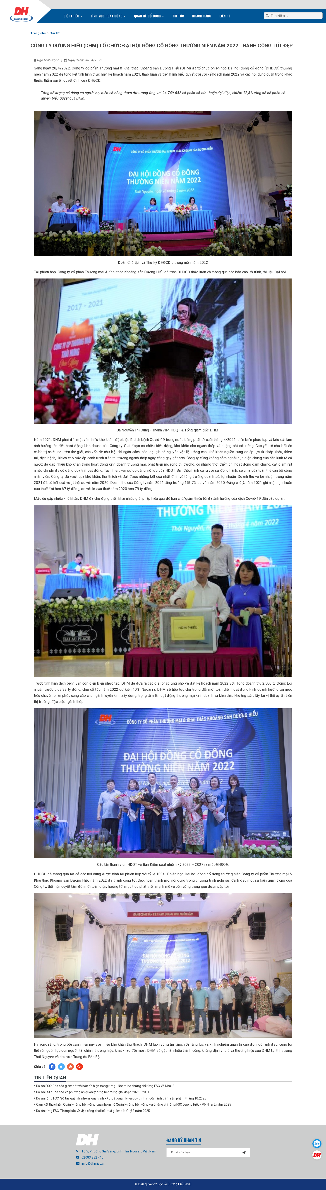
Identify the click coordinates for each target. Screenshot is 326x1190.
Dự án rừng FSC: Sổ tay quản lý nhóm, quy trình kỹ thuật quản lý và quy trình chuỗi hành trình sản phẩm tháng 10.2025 (121, 1098)
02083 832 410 (92, 1157)
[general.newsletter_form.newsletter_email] (208, 1152)
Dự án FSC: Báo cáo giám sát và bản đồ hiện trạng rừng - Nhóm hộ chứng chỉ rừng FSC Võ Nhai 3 (105, 1086)
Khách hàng (201, 15)
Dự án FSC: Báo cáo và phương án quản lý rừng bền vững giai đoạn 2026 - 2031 (93, 1092)
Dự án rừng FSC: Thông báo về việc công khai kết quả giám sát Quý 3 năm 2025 (93, 1111)
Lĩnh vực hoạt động (108, 15)
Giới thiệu (72, 15)
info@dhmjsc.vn (93, 1163)
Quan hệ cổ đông (149, 15)
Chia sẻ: (40, 1067)
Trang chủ (54, 17)
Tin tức (178, 15)
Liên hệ (224, 15)
